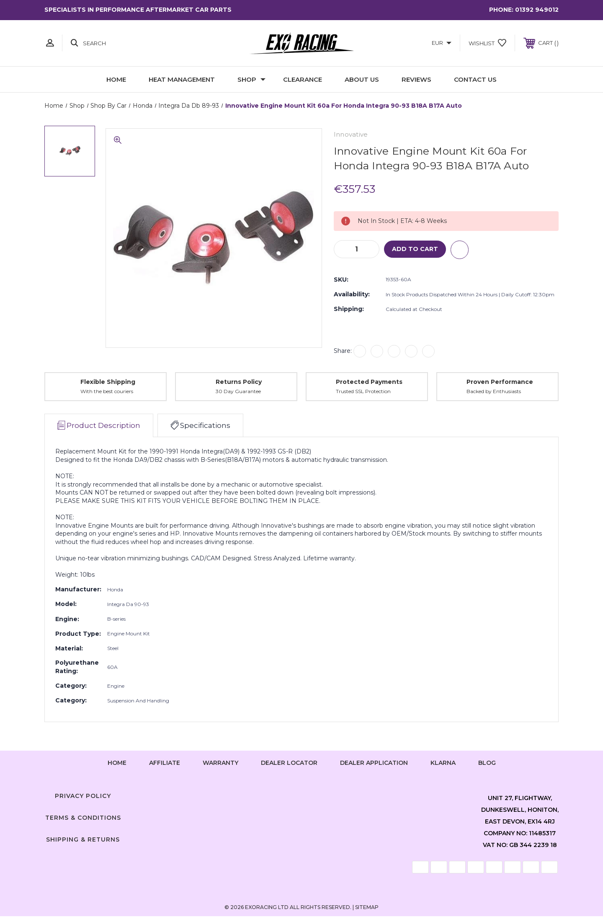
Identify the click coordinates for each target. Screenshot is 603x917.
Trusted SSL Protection (363, 392)
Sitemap (367, 908)
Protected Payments (369, 382)
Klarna (443, 763)
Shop (251, 79)
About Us (362, 79)
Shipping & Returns (83, 840)
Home (116, 79)
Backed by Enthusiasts (493, 392)
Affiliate (164, 763)
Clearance (302, 79)
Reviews (416, 79)
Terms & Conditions (83, 818)
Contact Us (475, 79)
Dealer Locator (289, 763)
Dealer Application (374, 763)
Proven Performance (499, 382)
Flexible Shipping (107, 382)
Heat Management (182, 79)
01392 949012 (537, 9)
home (117, 763)
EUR (441, 42)
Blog (487, 763)
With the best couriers (106, 392)
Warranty (220, 763)
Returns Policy (239, 382)
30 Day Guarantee (238, 392)
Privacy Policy (83, 796)
